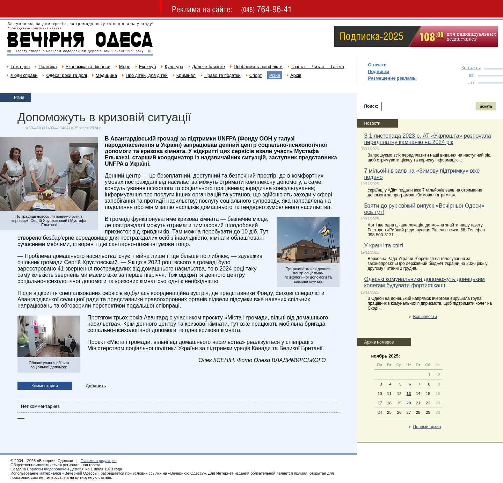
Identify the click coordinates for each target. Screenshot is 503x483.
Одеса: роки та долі (66, 75)
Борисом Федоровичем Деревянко (58, 469)
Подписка (378, 71)
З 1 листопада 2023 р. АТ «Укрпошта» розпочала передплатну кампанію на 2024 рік (427, 139)
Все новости (425, 316)
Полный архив (427, 426)
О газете (377, 64)
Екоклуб (147, 66)
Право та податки (222, 75)
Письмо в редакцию (99, 461)
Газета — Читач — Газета (317, 66)
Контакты (471, 67)
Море (124, 66)
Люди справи (23, 75)
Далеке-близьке (208, 66)
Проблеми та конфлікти (258, 66)
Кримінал (186, 75)
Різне (274, 75)
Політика (47, 66)
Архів (295, 75)
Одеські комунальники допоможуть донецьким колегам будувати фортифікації (424, 282)
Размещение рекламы (392, 78)
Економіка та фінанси (88, 66)
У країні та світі (383, 245)
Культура (174, 66)
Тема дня (20, 66)
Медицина (106, 75)
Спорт (255, 75)
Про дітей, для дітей (147, 75)
